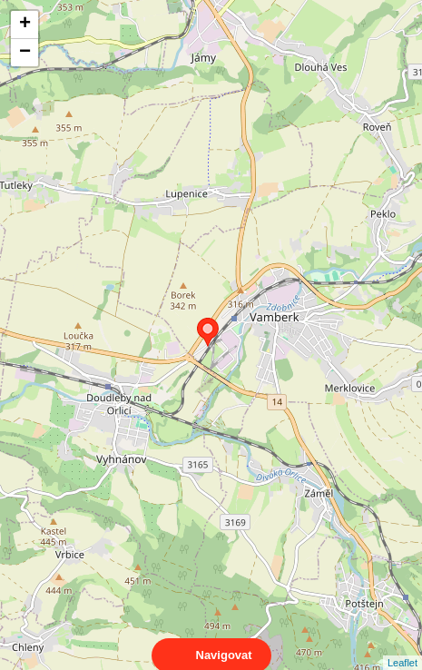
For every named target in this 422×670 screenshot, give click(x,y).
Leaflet (402, 646)
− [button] (25, 52)
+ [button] (25, 24)
